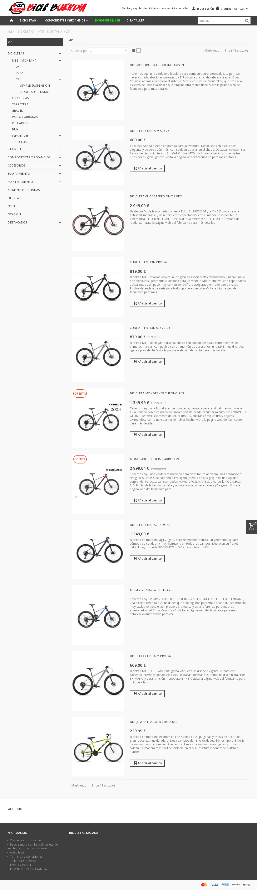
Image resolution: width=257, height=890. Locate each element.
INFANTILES (20, 136)
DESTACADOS (17, 222)
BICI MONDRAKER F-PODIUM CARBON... (158, 65)
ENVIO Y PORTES (21, 865)
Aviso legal (16, 852)
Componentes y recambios (65, 21)
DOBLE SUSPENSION (34, 92)
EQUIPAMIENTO (19, 173)
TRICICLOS (19, 142)
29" (18, 79)
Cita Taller (135, 21)
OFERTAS (14, 198)
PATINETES (15, 149)
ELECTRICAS (20, 98)
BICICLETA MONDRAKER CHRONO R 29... (158, 393)
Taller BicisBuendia (22, 861)
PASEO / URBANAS (25, 117)
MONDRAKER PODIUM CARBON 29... (155, 459)
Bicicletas (28, 21)
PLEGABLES (20, 123)
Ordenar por (79, 51)
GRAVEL (17, 110)
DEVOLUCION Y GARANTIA (28, 869)
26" (18, 67)
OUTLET (13, 206)
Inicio (10, 31)
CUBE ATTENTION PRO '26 (148, 262)
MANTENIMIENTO (20, 182)
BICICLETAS (26, 31)
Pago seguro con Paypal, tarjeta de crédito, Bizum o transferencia (32, 846)
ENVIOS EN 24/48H (107, 21)
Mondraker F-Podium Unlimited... (152, 590)
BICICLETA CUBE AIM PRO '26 (150, 656)
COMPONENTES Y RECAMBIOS (29, 157)
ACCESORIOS (17, 165)
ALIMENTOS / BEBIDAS (24, 190)
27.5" (19, 73)
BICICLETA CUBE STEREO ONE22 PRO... (157, 196)
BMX (15, 129)
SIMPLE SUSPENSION (35, 85)
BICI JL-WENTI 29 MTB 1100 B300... (154, 722)
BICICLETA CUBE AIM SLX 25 (149, 131)
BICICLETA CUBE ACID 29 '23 (150, 525)
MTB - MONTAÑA (50, 31)
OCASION (14, 214)
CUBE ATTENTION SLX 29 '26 (150, 328)
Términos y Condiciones (26, 856)
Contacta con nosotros (25, 840)
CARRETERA (20, 104)
